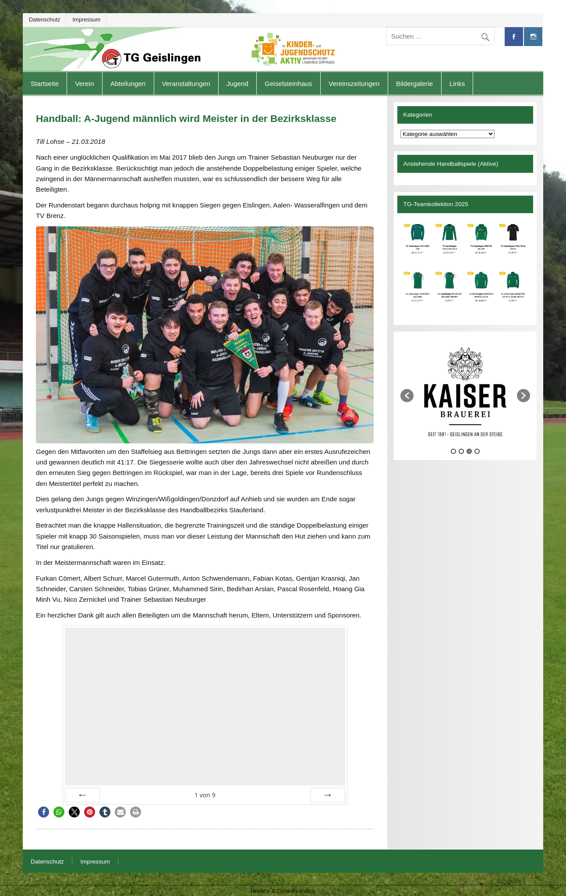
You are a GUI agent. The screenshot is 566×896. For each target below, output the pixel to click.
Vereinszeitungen (354, 83)
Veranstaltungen (186, 83)
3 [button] (469, 451)
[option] (465, 392)
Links (457, 83)
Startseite (45, 83)
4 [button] (477, 451)
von (205, 795)
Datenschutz (44, 19)
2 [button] (461, 451)
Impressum (86, 19)
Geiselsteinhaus (288, 83)
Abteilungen (127, 83)
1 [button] (453, 451)
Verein (84, 83)
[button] (43, 812)
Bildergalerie (414, 83)
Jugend (237, 83)
